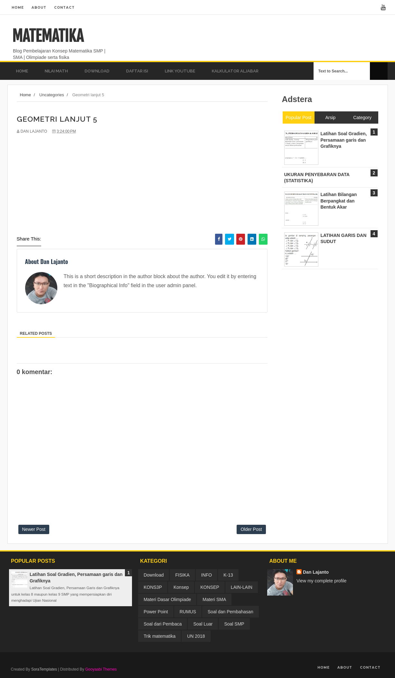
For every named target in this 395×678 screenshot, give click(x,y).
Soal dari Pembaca (163, 623)
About (39, 7)
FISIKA (182, 575)
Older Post (251, 529)
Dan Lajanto (316, 572)
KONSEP (209, 587)
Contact (64, 7)
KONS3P (153, 587)
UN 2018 (196, 636)
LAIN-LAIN (241, 587)
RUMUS (188, 611)
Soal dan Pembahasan (230, 611)
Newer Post (33, 529)
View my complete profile (321, 580)
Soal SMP (234, 623)
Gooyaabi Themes (101, 669)
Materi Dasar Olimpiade (167, 599)
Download (154, 575)
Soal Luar (202, 623)
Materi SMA (214, 599)
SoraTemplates (44, 669)
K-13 (228, 575)
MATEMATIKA (47, 36)
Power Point (156, 611)
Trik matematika (159, 636)
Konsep (181, 587)
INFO (206, 575)
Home (18, 7)
